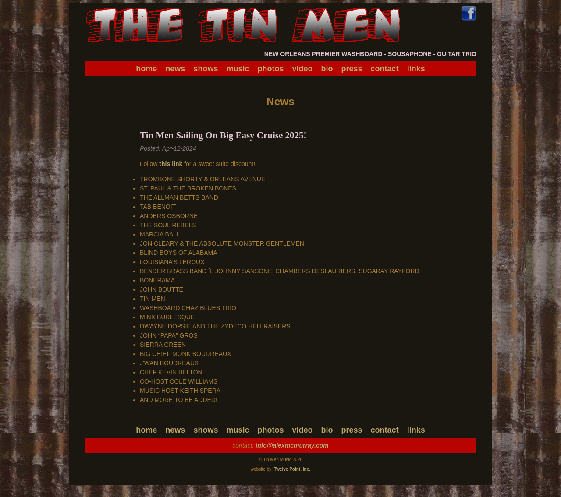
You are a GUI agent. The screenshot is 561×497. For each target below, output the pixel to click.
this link (170, 163)
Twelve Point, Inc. (292, 469)
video (302, 68)
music (237, 68)
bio (327, 68)
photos (270, 68)
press (351, 68)
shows (205, 68)
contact (385, 68)
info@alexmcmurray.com (292, 445)
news (175, 68)
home (146, 68)
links (416, 68)
